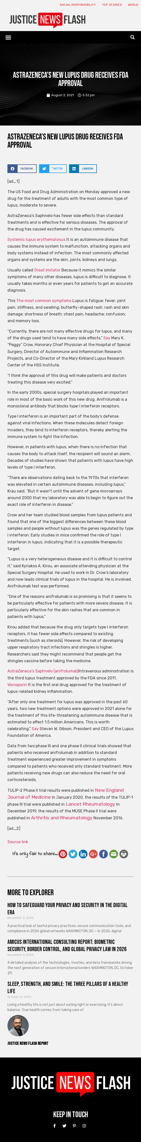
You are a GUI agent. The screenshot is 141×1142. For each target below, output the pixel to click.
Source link (17, 841)
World (133, 4)
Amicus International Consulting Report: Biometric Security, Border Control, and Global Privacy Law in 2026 (67, 945)
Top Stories (112, 4)
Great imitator (47, 270)
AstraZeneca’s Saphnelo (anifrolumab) (43, 671)
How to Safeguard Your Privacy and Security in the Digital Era (67, 909)
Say (106, 338)
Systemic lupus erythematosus (36, 239)
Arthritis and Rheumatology (61, 818)
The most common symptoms (43, 300)
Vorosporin (17, 684)
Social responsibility (78, 4)
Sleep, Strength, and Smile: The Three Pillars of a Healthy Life (67, 987)
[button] (8, 37)
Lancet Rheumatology (90, 804)
